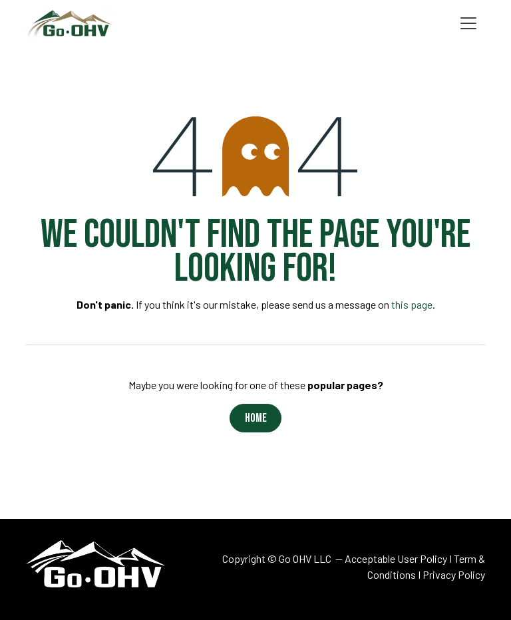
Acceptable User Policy (396, 558)
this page (411, 304)
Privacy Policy (454, 574)
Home (256, 418)
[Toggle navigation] (468, 24)
